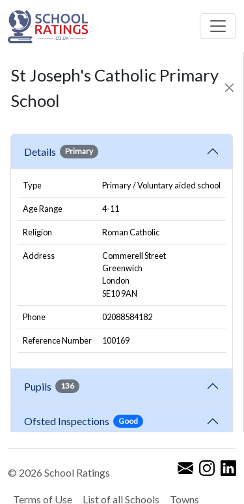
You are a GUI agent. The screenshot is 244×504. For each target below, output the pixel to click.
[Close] (229, 87)
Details (61, 151)
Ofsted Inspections (83, 421)
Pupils (51, 386)
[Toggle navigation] (218, 26)
